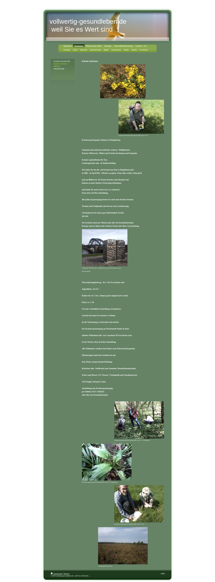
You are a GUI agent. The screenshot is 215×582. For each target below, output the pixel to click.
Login (163, 573)
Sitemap (66, 574)
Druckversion (57, 574)
